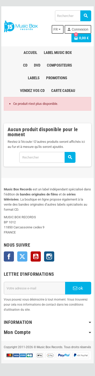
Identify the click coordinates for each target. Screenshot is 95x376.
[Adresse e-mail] (34, 288)
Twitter (22, 256)
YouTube (36, 256)
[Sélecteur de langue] (58, 29)
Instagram (49, 256)
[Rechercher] (73, 15)
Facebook (9, 256)
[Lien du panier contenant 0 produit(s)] (81, 38)
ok (78, 288)
